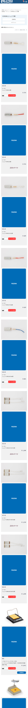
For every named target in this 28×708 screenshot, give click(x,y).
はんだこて (7, 10)
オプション (13, 22)
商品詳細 (14, 69)
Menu (26, 1)
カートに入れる (12, 95)
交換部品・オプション (6, 11)
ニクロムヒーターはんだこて (15, 10)
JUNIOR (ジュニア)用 (15, 11)
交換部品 (14, 19)
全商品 (3, 10)
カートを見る (24, 1)
